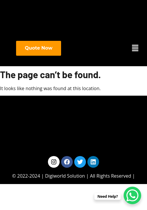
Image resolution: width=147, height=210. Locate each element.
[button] (135, 48)
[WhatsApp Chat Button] (132, 195)
